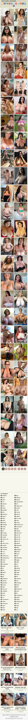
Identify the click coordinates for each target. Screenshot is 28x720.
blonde (3, 522)
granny (3, 585)
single (17, 572)
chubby (3, 537)
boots (3, 528)
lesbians (17, 497)
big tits (3, 516)
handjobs (4, 591)
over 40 (17, 535)
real (16, 555)
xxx (16, 609)
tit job (17, 591)
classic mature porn (7, 539)
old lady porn (19, 524)
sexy (17, 566)
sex (16, 564)
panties (17, 543)
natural (17, 514)
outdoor (17, 531)
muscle (17, 512)
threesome (18, 589)
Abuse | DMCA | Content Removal (10, 714)
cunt (3, 551)
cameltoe (4, 535)
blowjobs (4, 524)
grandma (4, 582)
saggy (17, 560)
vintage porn (19, 601)
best (3, 512)
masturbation (19, 501)
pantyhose (18, 545)
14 (19, 469)
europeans (4, 564)
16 (25, 469)
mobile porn (18, 506)
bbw (2, 506)
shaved (17, 568)
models (17, 508)
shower (17, 570)
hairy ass (4, 589)
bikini (3, 518)
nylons (17, 522)
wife (16, 607)
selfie (17, 562)
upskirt (17, 597)
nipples (17, 516)
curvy (3, 553)
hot (2, 597)
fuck (2, 574)
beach (3, 508)
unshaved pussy (20, 595)
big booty (4, 514)
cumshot (4, 549)
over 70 (17, 541)
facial (3, 566)
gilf (2, 576)
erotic (3, 562)
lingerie (17, 499)
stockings (18, 582)
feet (2, 570)
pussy (17, 553)
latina (3, 609)
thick (17, 587)
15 (22, 469)
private (17, 551)
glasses (3, 580)
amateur (4, 495)
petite (17, 547)
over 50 (17, 537)
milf (16, 504)
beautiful (4, 510)
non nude (18, 518)
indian (3, 601)
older (17, 528)
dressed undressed (6, 555)
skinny (17, 574)
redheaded (18, 558)
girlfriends (4, 578)
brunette (4, 533)
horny (3, 595)
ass (2, 501)
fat (2, 568)
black (3, 520)
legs (16, 495)
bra (2, 531)
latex (3, 607)
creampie (4, 547)
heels (3, 593)
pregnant (18, 549)
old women (18, 526)
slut (16, 576)
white (17, 605)
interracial (4, 603)
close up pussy (5, 543)
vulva (17, 603)
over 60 (17, 539)
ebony (3, 560)
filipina (3, 572)
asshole (3, 504)
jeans (3, 605)
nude (17, 520)
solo (16, 580)
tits (16, 593)
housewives (5, 599)
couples (3, 545)
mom (17, 510)
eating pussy (5, 558)
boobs (3, 526)
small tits (18, 578)
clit (2, 541)
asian (3, 499)
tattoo (17, 585)
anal (3, 497)
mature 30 (18, 533)
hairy (3, 587)
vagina (17, 599)
